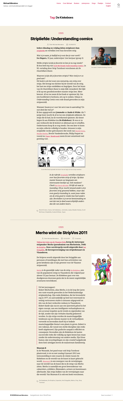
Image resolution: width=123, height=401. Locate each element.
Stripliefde (65, 176)
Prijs (78, 381)
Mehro (75, 381)
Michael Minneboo (11, 3)
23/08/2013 (72, 45)
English (108, 6)
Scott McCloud (44, 212)
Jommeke (66, 210)
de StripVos (58, 248)
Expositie (60, 381)
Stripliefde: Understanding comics (61, 39)
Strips (61, 34)
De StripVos (52, 381)
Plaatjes (100, 3)
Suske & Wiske (61, 212)
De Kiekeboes (57, 210)
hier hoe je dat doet (63, 186)
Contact (108, 3)
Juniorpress (85, 3)
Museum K (47, 362)
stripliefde (42, 51)
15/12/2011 (66, 240)
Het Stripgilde (67, 381)
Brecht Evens (43, 210)
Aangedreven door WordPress (42, 396)
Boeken (76, 3)
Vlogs (94, 3)
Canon (50, 210)
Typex (68, 212)
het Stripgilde (63, 251)
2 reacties (78, 240)
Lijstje (71, 210)
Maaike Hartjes (49, 134)
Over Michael (67, 3)
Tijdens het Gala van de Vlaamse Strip (54, 243)
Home (59, 3)
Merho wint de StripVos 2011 (61, 233)
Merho (40, 271)
